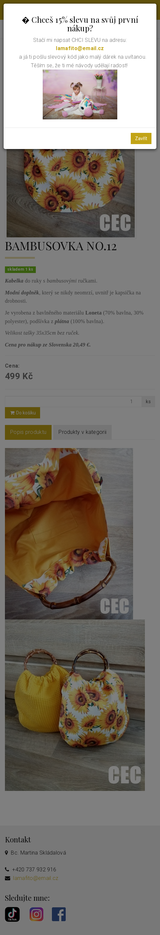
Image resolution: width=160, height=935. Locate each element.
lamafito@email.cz (80, 48)
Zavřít (141, 138)
